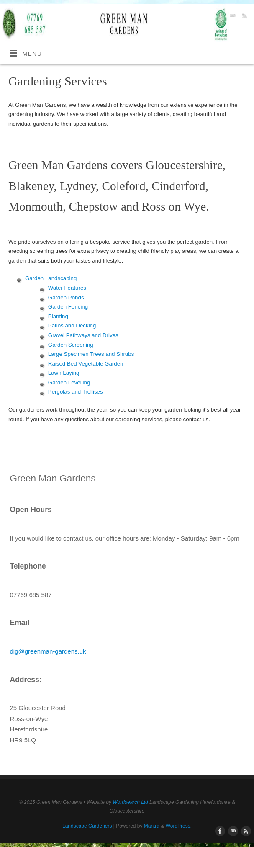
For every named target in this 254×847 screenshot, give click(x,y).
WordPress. (179, 826)
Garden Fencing (68, 307)
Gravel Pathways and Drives (83, 335)
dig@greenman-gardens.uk (48, 651)
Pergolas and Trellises (75, 392)
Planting (58, 316)
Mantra (151, 826)
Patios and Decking (72, 325)
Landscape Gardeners (87, 826)
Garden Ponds (66, 297)
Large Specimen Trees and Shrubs (91, 354)
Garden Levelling (69, 382)
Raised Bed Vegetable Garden (85, 363)
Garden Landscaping (51, 278)
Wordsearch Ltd (130, 802)
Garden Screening (70, 345)
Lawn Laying (64, 373)
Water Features (67, 288)
